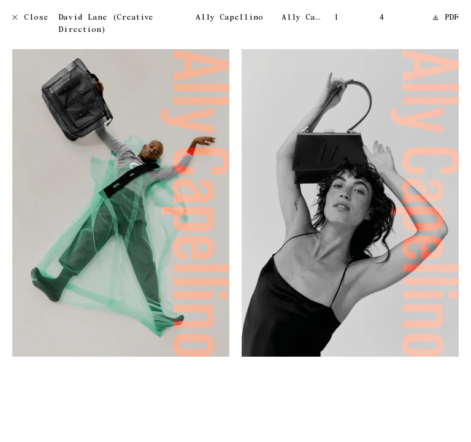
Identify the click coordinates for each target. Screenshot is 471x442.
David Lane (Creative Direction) (105, 24)
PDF (446, 18)
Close (30, 18)
